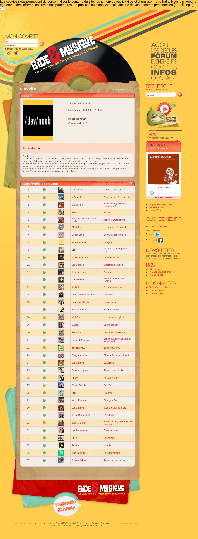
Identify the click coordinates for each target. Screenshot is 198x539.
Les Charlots (78, 265)
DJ (152, 145)
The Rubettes (78, 347)
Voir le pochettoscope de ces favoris (110, 182)
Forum (59, 523)
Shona (75, 378)
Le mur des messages (159, 226)
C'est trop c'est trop (113, 265)
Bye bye (108, 393)
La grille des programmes (160, 204)
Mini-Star (76, 317)
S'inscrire (9, 49)
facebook (156, 240)
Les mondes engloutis (114, 317)
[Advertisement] (78, 41)
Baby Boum (109, 438)
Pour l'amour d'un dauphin (117, 197)
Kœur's (75, 212)
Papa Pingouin (111, 302)
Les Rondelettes (80, 430)
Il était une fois (79, 272)
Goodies (80, 523)
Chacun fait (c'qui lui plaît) (116, 355)
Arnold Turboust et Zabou (84, 294)
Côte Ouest (109, 385)
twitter (154, 235)
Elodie (107, 212)
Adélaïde (108, 294)
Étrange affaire (111, 400)
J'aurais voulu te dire (114, 370)
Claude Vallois (79, 385)
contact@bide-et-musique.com (88, 525)
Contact (95, 523)
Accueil (38, 523)
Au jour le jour (110, 378)
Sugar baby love (112, 347)
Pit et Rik (76, 227)
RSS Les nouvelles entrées (161, 272)
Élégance (76, 332)
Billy (74, 250)
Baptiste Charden (80, 257)
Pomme (107, 272)
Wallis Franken (79, 400)
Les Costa (77, 189)
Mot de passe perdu (24, 49)
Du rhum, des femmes (115, 235)
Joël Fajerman (79, 422)
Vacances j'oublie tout (114, 332)
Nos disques (48, 523)
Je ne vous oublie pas (114, 460)
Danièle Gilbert (79, 460)
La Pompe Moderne (159, 148)
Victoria (107, 445)
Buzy (74, 438)
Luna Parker (78, 279)
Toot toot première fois (115, 407)
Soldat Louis (78, 235)
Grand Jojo (77, 205)
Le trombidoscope (157, 290)
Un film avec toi (111, 257)
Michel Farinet (79, 242)
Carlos (75, 325)
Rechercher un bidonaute (160, 287)
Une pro (108, 242)
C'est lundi (109, 415)
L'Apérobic (109, 362)
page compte (152, 258)
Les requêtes (155, 210)
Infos (88, 523)
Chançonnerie (163, 187)
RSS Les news (155, 269)
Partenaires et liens (109, 523)
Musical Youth (79, 453)
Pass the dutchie (112, 453)
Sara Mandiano (79, 309)
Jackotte (76, 287)
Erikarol (75, 445)
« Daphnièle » (79, 197)
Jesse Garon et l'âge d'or (84, 415)
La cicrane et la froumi (115, 227)
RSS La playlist (156, 275)
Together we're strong (114, 220)
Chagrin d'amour (80, 355)
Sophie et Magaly (80, 302)
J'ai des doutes (111, 309)
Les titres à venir (156, 207)
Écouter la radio (163, 197)
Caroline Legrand (80, 370)
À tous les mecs (112, 430)
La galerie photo (156, 293)
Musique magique (112, 189)
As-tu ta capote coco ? (115, 287)
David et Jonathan (81, 340)
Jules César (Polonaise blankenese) (115, 204)
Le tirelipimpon (111, 325)
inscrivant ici (175, 258)
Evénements (69, 523)
